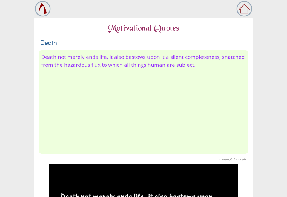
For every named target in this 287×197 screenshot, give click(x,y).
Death (48, 43)
